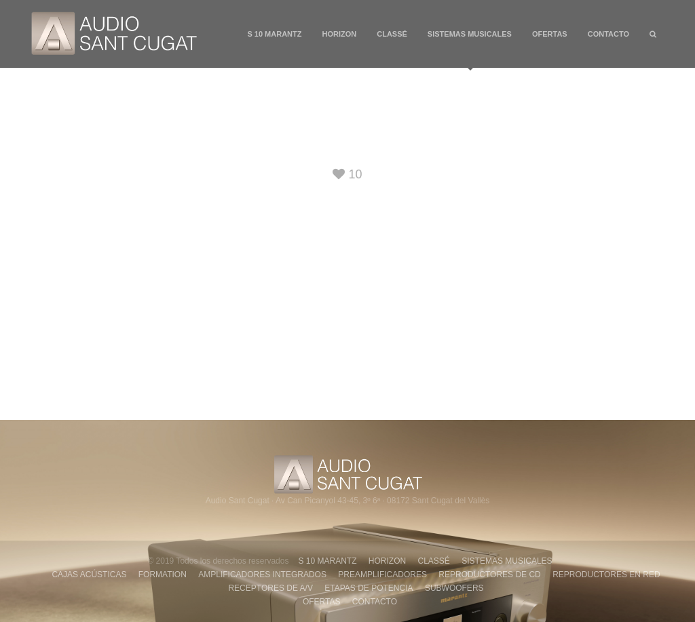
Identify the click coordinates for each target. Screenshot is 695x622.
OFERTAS (549, 34)
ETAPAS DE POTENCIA (368, 588)
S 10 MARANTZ (274, 34)
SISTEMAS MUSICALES (470, 49)
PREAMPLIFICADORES (382, 574)
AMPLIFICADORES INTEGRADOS (262, 574)
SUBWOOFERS (454, 588)
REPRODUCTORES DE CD (489, 574)
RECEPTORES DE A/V (270, 588)
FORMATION (162, 574)
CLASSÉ (392, 34)
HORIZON (339, 34)
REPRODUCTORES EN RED (606, 574)
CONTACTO (608, 34)
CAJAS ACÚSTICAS (89, 574)
